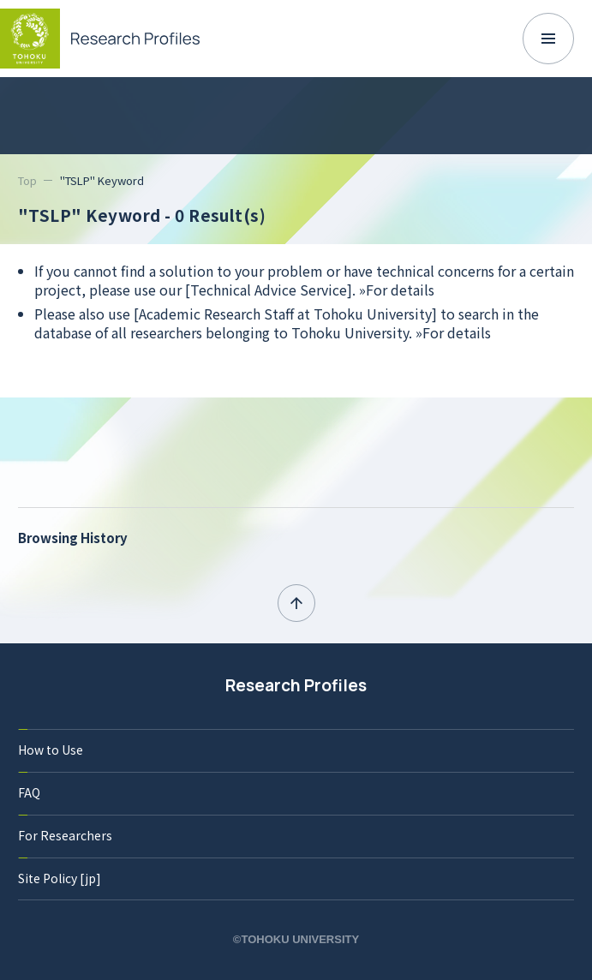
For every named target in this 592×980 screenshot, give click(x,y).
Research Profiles (296, 685)
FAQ (29, 792)
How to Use (50, 749)
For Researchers (65, 835)
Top (27, 180)
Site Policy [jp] (59, 878)
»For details (396, 289)
